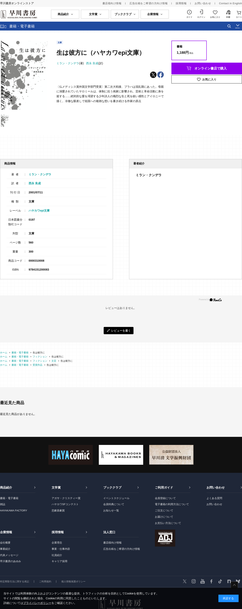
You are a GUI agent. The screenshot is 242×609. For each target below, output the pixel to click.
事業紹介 (5, 548)
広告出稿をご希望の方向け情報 (148, 3)
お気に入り (215, 17)
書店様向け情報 (112, 3)
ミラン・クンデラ (40, 174)
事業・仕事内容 (61, 548)
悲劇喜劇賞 (58, 510)
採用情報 (181, 3)
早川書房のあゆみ (10, 561)
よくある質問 (214, 498)
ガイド (189, 17)
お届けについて (164, 516)
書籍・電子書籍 (9, 498)
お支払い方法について (168, 523)
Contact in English (230, 3)
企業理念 (57, 542)
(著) (70, 63)
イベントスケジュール (116, 498)
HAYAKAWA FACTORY (13, 510)
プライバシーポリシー (37, 603)
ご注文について (164, 510)
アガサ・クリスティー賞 (66, 498)
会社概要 (5, 542)
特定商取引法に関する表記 (14, 581)
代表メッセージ (9, 555)
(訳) (94, 63)
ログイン (201, 17)
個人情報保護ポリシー (73, 581)
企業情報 (6, 532)
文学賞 (56, 487)
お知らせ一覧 (111, 510)
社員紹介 (57, 555)
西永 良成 (35, 183)
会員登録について (165, 498)
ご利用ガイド (164, 487)
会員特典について (113, 504)
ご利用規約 (45, 581)
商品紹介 (6, 487)
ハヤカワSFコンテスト (65, 504)
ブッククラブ (112, 487)
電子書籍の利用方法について (172, 504)
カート (239, 17)
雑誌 (2, 504)
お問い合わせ (203, 3)
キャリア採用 (59, 561)
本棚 (228, 17)
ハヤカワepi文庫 (39, 210)
